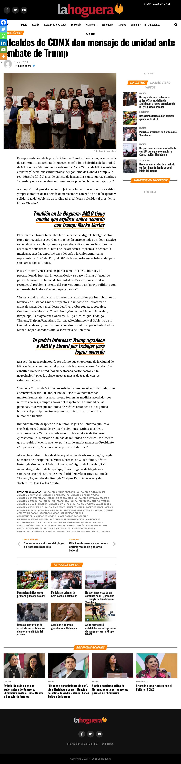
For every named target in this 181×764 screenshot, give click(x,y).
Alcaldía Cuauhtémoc (86, 495)
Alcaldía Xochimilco (30, 507)
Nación (35, 24)
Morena (98, 522)
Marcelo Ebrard (69, 522)
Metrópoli (91, 24)
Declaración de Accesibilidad (82, 743)
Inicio (24, 24)
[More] (3, 56)
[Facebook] (3, 22)
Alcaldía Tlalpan (61, 504)
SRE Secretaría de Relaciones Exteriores (41, 531)
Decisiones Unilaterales (79, 510)
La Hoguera (24, 65)
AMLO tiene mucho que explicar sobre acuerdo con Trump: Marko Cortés (70, 218)
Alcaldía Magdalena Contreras (90, 501)
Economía (76, 24)
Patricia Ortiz (67, 526)
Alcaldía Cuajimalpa (57, 495)
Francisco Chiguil (72, 513)
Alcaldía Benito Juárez (92, 492)
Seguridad (107, 24)
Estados (121, 24)
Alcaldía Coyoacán (30, 495)
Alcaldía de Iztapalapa (32, 498)
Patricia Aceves (47, 526)
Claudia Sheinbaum (50, 510)
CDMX (110, 507)
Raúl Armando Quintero (93, 526)
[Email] (3, 49)
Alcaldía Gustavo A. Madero (92, 498)
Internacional (152, 24)
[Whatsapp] (3, 35)
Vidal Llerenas (101, 531)
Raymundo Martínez (30, 528)
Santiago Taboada (84, 528)
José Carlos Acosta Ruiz (73, 516)
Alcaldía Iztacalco (30, 501)
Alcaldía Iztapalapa (57, 501)
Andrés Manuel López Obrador (86, 507)
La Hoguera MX (27, 522)
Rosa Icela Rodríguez (57, 528)
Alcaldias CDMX (55, 507)
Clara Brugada (27, 510)
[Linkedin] (3, 42)
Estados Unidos (50, 513)
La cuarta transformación (68, 519)
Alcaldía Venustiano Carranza (92, 504)
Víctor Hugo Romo (79, 531)
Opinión (135, 24)
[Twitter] (3, 29)
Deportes (90, 33)
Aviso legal (108, 743)
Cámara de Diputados (55, 24)
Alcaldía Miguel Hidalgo (32, 504)
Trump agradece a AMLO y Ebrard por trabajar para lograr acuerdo (70, 345)
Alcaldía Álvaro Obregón (60, 492)
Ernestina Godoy (28, 513)
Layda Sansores (48, 522)
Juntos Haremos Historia (33, 519)
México (87, 522)
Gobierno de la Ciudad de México (37, 516)
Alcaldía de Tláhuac (61, 498)
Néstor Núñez (26, 526)
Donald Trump (105, 510)
